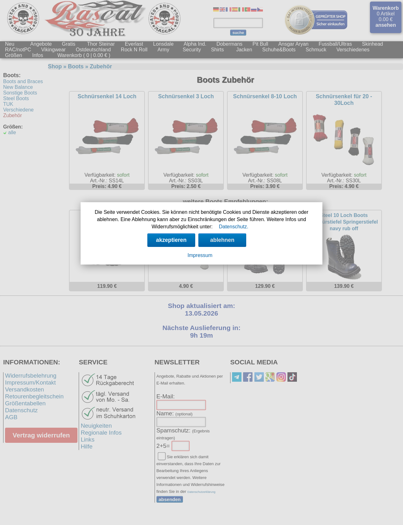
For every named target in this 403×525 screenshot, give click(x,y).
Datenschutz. (233, 226)
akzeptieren (171, 240)
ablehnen (222, 240)
